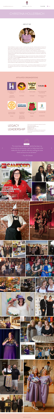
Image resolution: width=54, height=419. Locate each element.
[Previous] (2, 148)
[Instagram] (43, 6)
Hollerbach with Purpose (22, 57)
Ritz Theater (29, 127)
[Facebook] (40, 6)
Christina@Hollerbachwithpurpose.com (8, 6)
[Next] (51, 148)
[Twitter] (44, 6)
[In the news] (26, 144)
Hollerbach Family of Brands (31, 126)
